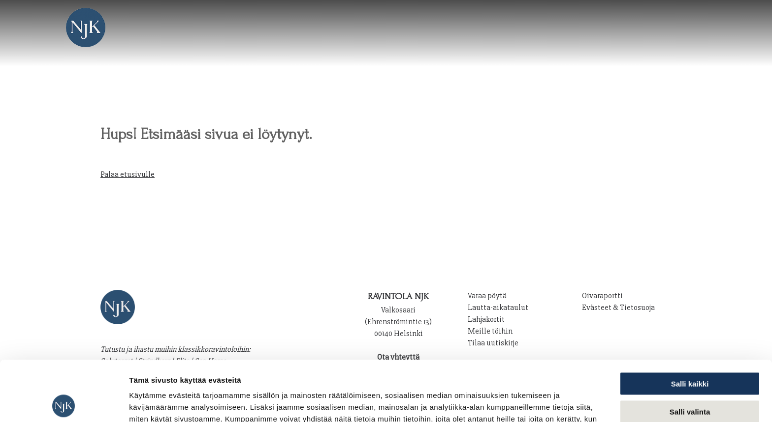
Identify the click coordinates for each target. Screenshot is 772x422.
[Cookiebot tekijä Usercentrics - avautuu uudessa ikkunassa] (64, 402)
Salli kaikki (690, 323)
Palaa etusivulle (127, 174)
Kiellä (690, 379)
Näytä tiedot (526, 402)
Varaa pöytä (487, 296)
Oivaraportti (602, 296)
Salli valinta (690, 351)
